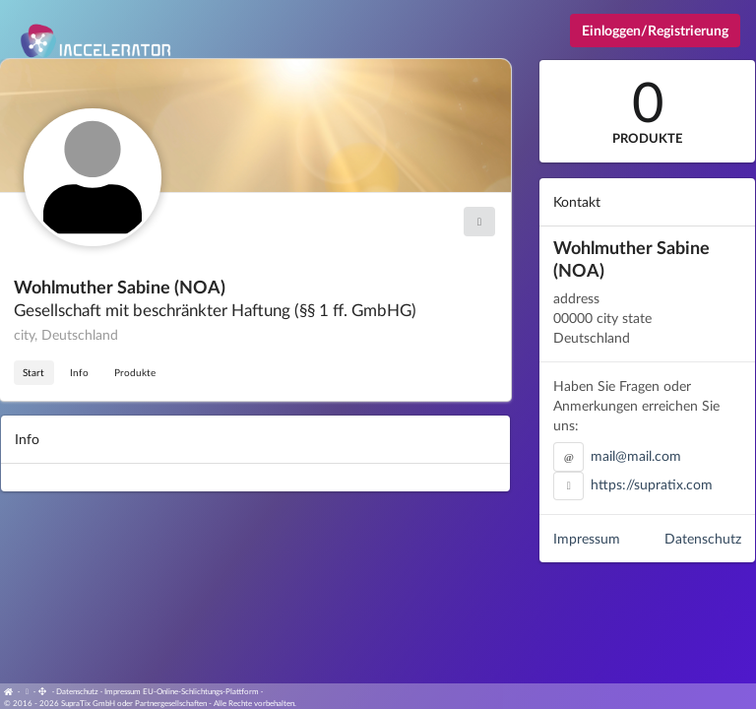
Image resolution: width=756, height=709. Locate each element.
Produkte (135, 372)
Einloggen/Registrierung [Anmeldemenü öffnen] (655, 30)
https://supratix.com (652, 484)
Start (33, 372)
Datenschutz (702, 538)
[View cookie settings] (27, 691)
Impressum (586, 538)
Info (79, 372)
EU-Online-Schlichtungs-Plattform (201, 691)
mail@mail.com (636, 455)
